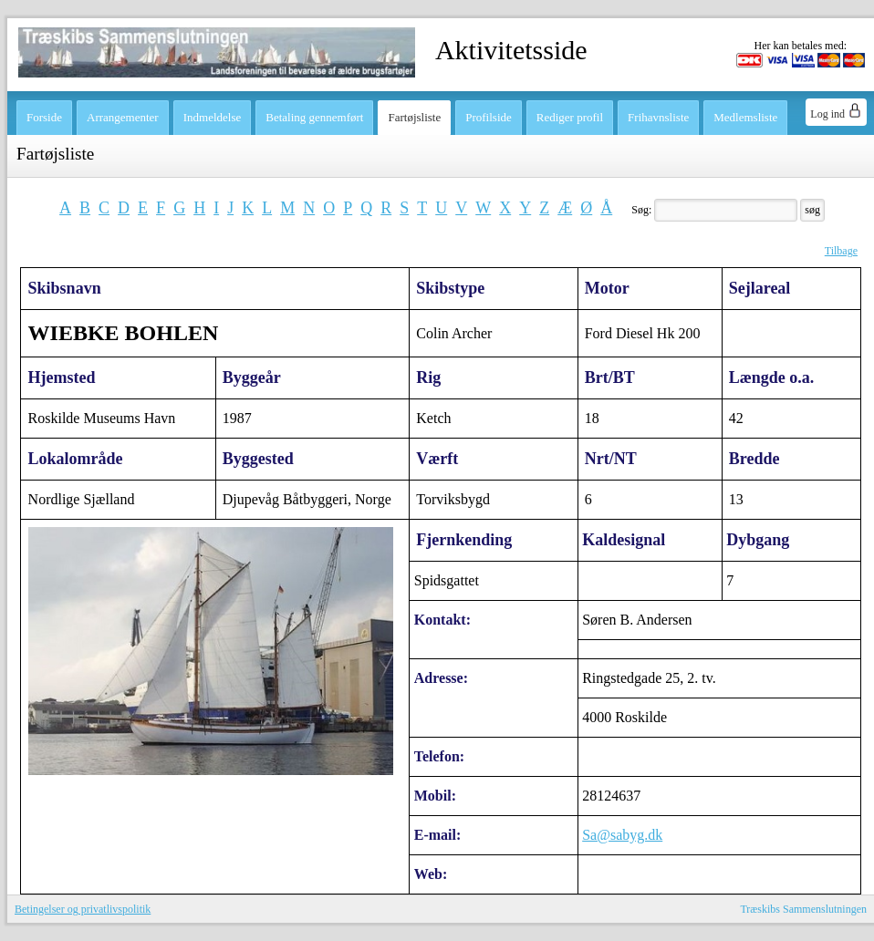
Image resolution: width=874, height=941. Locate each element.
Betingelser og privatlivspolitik (83, 909)
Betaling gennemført (314, 117)
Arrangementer (123, 117)
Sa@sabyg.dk (622, 835)
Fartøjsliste (414, 117)
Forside (44, 117)
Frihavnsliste (658, 117)
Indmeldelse (212, 117)
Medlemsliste (745, 117)
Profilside (488, 117)
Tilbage (841, 250)
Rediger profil (569, 117)
